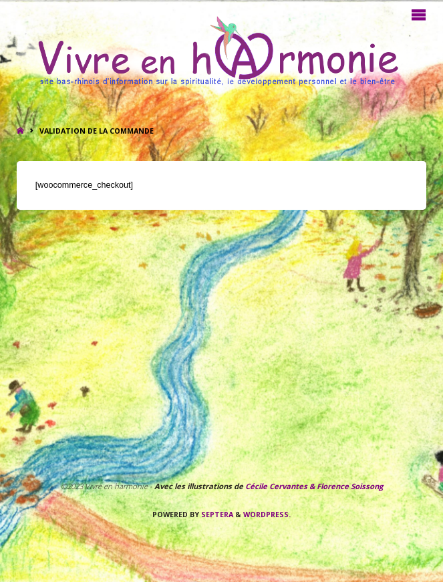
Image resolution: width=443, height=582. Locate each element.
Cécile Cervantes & (280, 486)
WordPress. (267, 514)
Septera (216, 514)
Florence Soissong (349, 486)
